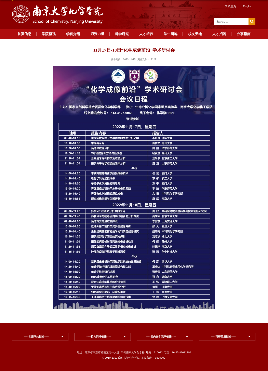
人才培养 (146, 34)
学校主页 (230, 6)
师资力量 (97, 34)
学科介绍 (73, 34)
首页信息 (24, 34)
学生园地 (170, 34)
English (247, 6)
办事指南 (244, 34)
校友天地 (195, 34)
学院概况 (49, 34)
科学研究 (122, 34)
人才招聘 (219, 34)
